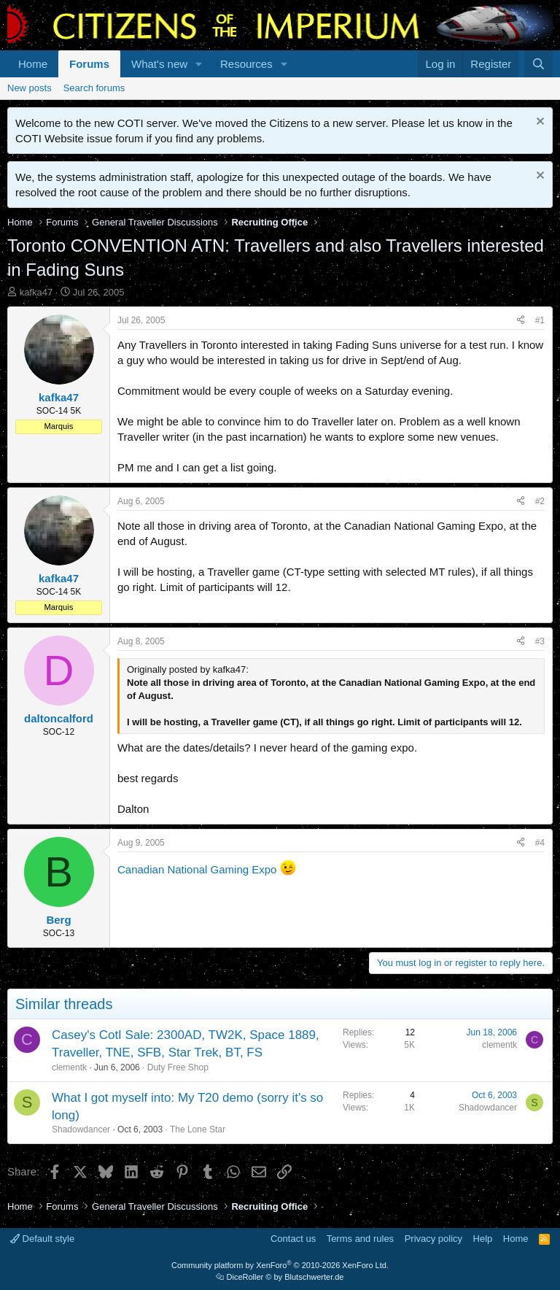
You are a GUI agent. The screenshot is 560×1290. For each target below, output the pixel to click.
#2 (540, 501)
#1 (540, 320)
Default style (42, 1238)
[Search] (538, 63)
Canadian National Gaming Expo (196, 869)
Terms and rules (360, 1238)
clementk (69, 1067)
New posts (29, 87)
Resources (246, 64)
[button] (199, 63)
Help (483, 1238)
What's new (159, 64)
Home (32, 64)
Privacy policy (433, 1238)
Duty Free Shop (178, 1067)
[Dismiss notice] (538, 123)
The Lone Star (197, 1129)
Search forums (94, 87)
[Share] (520, 320)
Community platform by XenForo (280, 1265)
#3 (540, 641)
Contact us (293, 1238)
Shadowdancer (81, 1129)
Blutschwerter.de (313, 1276)
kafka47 (36, 292)
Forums (89, 64)
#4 (540, 843)
